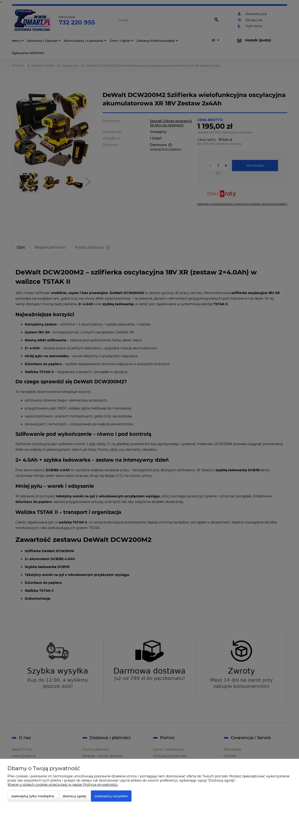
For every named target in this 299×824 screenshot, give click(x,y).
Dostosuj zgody (74, 796)
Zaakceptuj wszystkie (111, 796)
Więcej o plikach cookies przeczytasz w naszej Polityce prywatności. (62, 784)
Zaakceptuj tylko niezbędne (32, 796)
